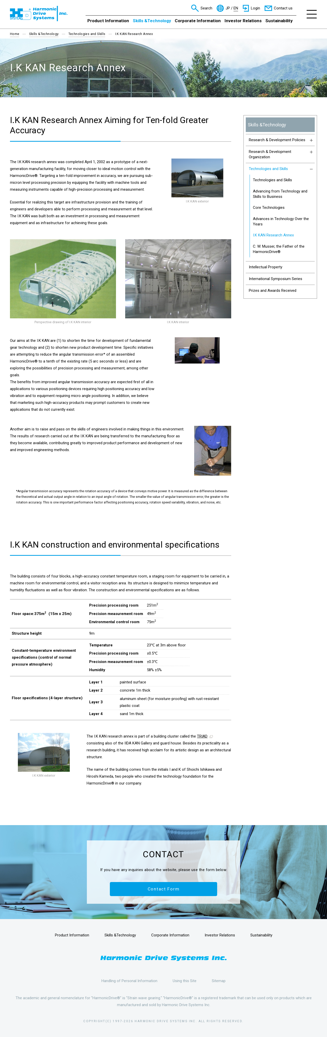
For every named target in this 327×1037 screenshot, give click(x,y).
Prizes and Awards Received (272, 290)
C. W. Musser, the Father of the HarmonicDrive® (279, 249)
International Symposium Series (275, 278)
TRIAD (202, 736)
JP (228, 8)
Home (14, 34)
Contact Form (164, 888)
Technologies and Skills (87, 34)
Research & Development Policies (281, 140)
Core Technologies (269, 207)
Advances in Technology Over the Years (281, 221)
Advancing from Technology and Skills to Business (280, 194)
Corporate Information (198, 20)
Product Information (108, 20)
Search (206, 8)
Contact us (283, 8)
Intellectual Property (265, 267)
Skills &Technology (152, 20)
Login (255, 8)
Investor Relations (243, 20)
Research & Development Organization (281, 154)
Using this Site (184, 981)
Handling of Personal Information (129, 981)
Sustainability (279, 20)
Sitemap (219, 981)
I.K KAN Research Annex (273, 235)
